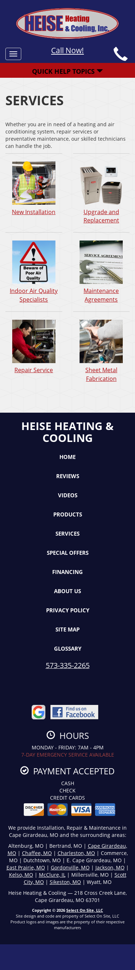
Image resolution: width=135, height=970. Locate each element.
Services (67, 533)
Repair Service (33, 346)
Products (67, 514)
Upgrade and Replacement (101, 193)
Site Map (67, 629)
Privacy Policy (67, 610)
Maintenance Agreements (101, 271)
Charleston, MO (76, 853)
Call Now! (67, 50)
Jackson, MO (110, 867)
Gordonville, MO (70, 867)
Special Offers (68, 552)
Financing (67, 571)
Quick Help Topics (67, 71)
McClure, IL (52, 874)
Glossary (67, 648)
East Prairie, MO (25, 867)
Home (67, 456)
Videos (67, 495)
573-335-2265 (68, 665)
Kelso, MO (21, 874)
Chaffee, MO (37, 853)
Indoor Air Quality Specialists (33, 271)
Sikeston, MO (65, 881)
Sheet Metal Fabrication (101, 351)
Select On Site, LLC (84, 910)
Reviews (67, 476)
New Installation (33, 188)
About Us (67, 591)
